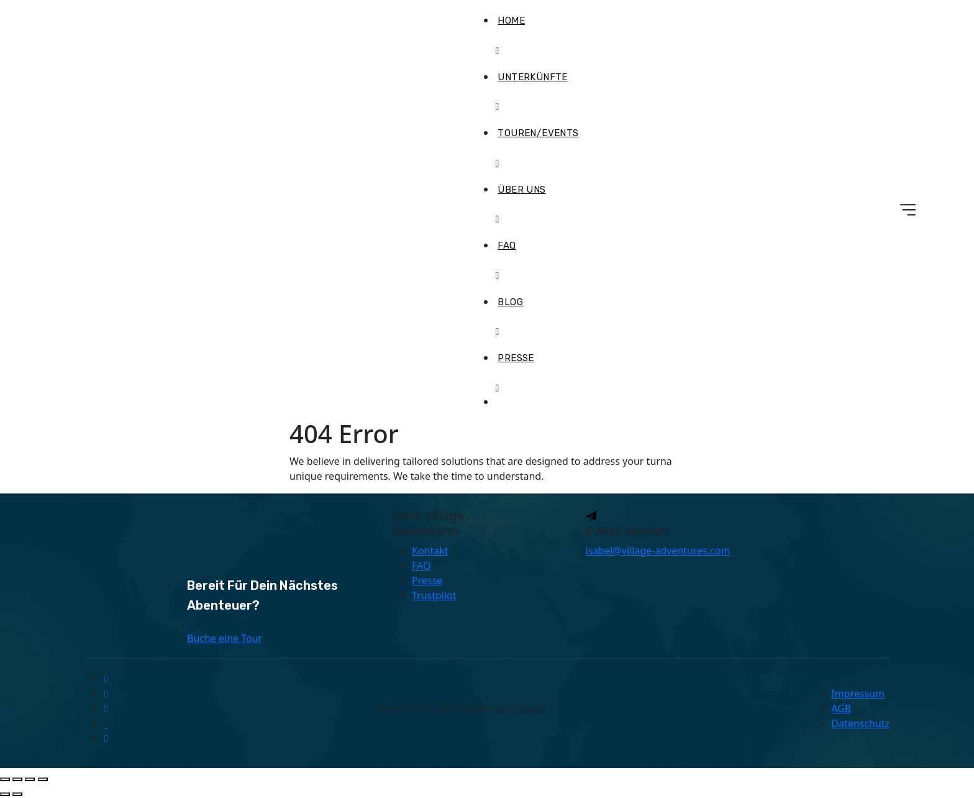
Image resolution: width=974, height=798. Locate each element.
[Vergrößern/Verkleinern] (5, 779)
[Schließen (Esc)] (43, 779)
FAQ (507, 245)
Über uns (521, 189)
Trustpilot (434, 595)
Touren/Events (538, 133)
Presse (516, 358)
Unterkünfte (532, 77)
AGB (841, 708)
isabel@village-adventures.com (658, 550)
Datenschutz (860, 723)
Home (511, 20)
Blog (510, 302)
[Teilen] (30, 779)
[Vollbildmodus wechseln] (17, 779)
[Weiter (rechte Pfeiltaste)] (17, 794)
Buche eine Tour (224, 638)
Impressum (858, 693)
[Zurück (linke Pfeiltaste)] (5, 794)
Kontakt (430, 550)
